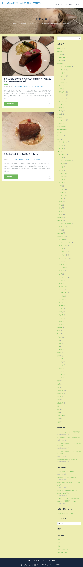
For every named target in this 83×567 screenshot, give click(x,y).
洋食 (60, 208)
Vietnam (59, 327)
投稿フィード (61, 546)
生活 (60, 111)
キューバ (62, 82)
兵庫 (58, 346)
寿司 (60, 205)
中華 (60, 104)
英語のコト (60, 415)
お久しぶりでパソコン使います (66, 477)
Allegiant (47, 565)
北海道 (59, 352)
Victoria (61, 60)
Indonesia (60, 136)
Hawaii (59, 132)
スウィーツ (62, 173)
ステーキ (62, 176)
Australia (60, 48)
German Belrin (61, 129)
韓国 (60, 214)
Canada (59, 51)
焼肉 (60, 211)
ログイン (60, 543)
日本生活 (40, 86)
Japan (57, 4)
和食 (60, 107)
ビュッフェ (62, 92)
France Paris (61, 126)
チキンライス (63, 277)
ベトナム (62, 192)
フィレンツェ (63, 142)
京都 (58, 340)
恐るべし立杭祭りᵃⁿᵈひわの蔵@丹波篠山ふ (21, 154)
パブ (60, 89)
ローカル (62, 305)
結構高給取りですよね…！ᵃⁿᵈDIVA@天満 (67, 459)
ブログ (36, 86)
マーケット (62, 98)
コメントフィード (62, 549)
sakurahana (18, 86)
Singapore (63, 4)
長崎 (58, 419)
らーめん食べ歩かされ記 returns (22, 2)
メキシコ (62, 299)
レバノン (62, 101)
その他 (61, 358)
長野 (58, 422)
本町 (60, 377)
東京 (58, 400)
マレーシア (62, 95)
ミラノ (61, 145)
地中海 (61, 315)
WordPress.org (62, 552)
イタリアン (62, 70)
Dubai (59, 114)
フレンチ (30, 86)
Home (14, 23)
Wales (59, 331)
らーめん (78, 4)
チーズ (61, 183)
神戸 (60, 349)
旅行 (58, 387)
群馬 (58, 412)
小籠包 (61, 318)
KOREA (59, 217)
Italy (58, 139)
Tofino (61, 54)
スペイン (62, 179)
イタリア (62, 164)
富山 (58, 381)
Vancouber (62, 57)
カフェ (61, 79)
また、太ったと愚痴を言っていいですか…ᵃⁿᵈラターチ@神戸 (69, 444)
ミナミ (61, 365)
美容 (60, 321)
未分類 (59, 396)
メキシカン (62, 195)
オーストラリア (64, 258)
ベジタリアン (63, 293)
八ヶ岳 (59, 343)
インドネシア (63, 252)
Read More (10, 103)
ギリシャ (62, 264)
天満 (60, 371)
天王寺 (61, 374)
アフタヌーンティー (65, 66)
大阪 (58, 356)
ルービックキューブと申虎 (65, 471)
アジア (61, 157)
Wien (59, 334)
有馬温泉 (60, 393)
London (59, 220)
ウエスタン (62, 76)
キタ (60, 362)
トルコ (61, 280)
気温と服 (60, 403)
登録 (58, 540)
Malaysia (60, 233)
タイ (60, 85)
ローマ (61, 148)
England (59, 117)
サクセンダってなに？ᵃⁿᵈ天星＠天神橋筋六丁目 (68, 432)
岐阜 (58, 384)
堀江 (60, 368)
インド (61, 73)
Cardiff (71, 4)
